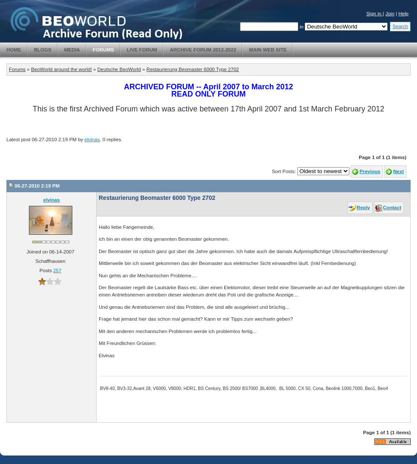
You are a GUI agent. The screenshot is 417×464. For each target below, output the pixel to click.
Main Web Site (268, 49)
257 (57, 270)
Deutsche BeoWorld (119, 69)
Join (390, 13)
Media (72, 49)
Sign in (374, 13)
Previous (370, 171)
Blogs (42, 49)
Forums (103, 49)
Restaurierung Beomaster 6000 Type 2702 (192, 69)
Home (13, 49)
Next (398, 171)
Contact (392, 207)
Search (400, 26)
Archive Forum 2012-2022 (203, 49)
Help (403, 13)
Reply (363, 207)
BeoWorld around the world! (61, 69)
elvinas (92, 139)
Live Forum (142, 49)
